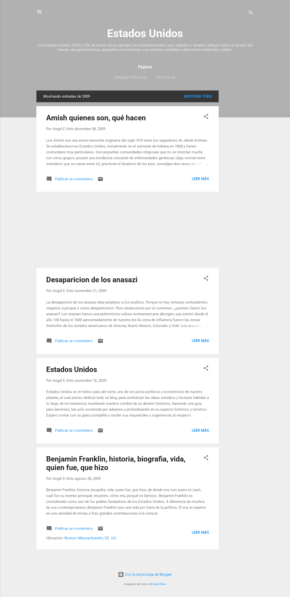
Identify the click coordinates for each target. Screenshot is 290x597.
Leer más (200, 179)
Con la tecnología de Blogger (145, 574)
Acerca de (166, 77)
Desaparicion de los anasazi (92, 279)
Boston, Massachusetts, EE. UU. (90, 538)
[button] (206, 117)
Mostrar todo (198, 96)
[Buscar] (251, 13)
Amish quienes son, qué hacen (96, 117)
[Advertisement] (238, 163)
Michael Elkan (157, 584)
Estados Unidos (145, 33)
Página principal (131, 77)
